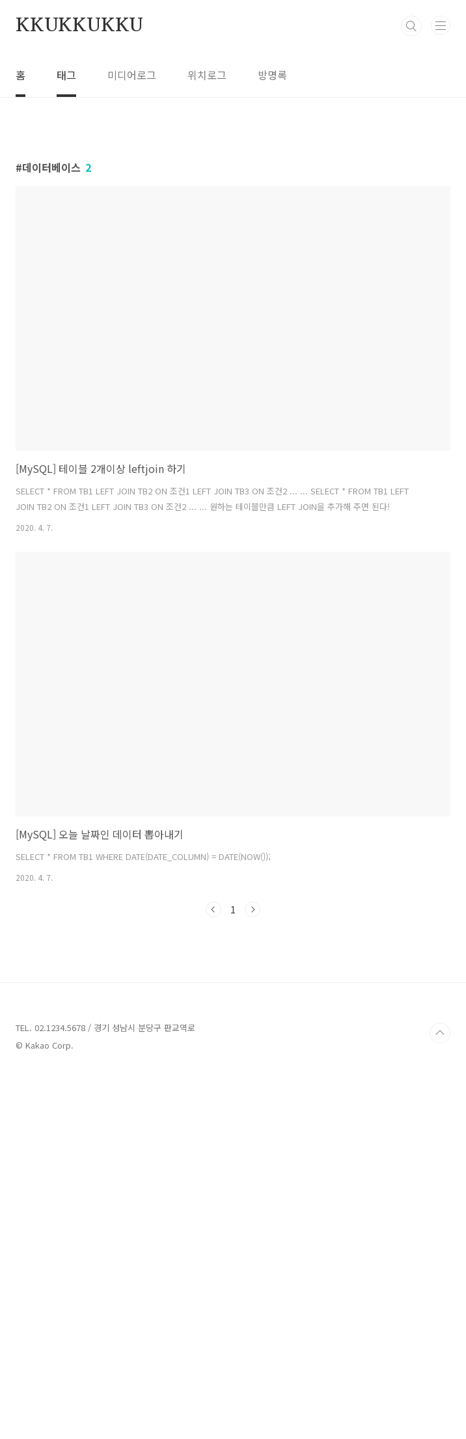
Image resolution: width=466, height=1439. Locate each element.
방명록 (272, 75)
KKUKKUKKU (79, 26)
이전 (213, 1091)
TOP (440, 1397)
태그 (66, 75)
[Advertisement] (233, 230)
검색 (411, 26)
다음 (252, 1091)
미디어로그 (131, 75)
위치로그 (206, 75)
